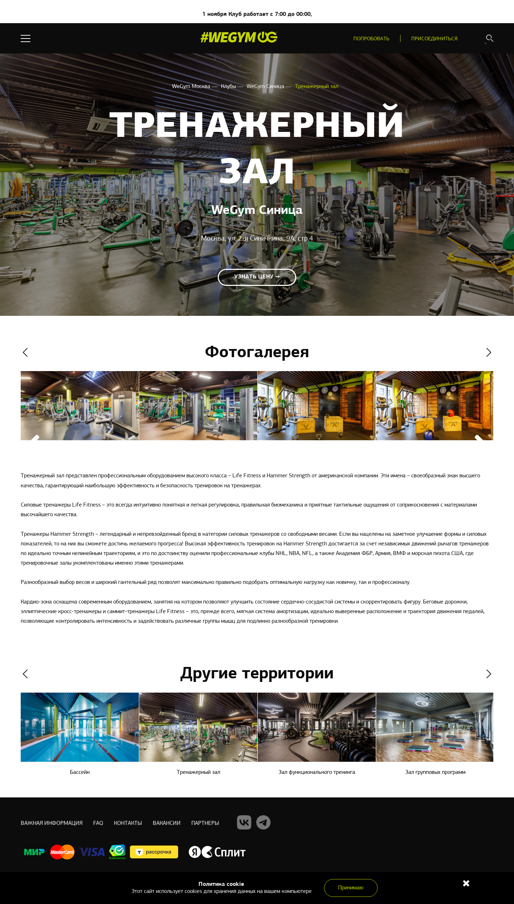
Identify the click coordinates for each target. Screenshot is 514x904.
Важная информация (51, 823)
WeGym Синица (266, 86)
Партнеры (205, 823)
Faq (98, 823)
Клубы (229, 86)
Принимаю (350, 888)
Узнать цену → (257, 277)
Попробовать (371, 39)
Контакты (128, 823)
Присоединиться (434, 39)
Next (488, 352)
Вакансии (167, 823)
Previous (25, 352)
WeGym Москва (192, 86)
